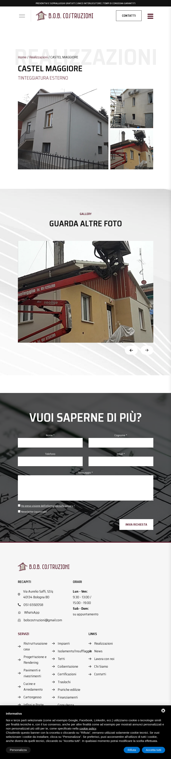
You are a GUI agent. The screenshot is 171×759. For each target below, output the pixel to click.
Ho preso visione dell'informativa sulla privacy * (48, 506)
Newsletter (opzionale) (34, 511)
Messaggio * (85, 472)
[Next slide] (147, 350)
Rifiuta (132, 750)
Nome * (50, 435)
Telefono (50, 454)
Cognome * (120, 435)
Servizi (23, 634)
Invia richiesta (136, 524)
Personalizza (18, 750)
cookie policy (87, 728)
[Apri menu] (22, 16)
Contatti (129, 15)
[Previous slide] (131, 350)
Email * (121, 454)
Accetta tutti (153, 750)
